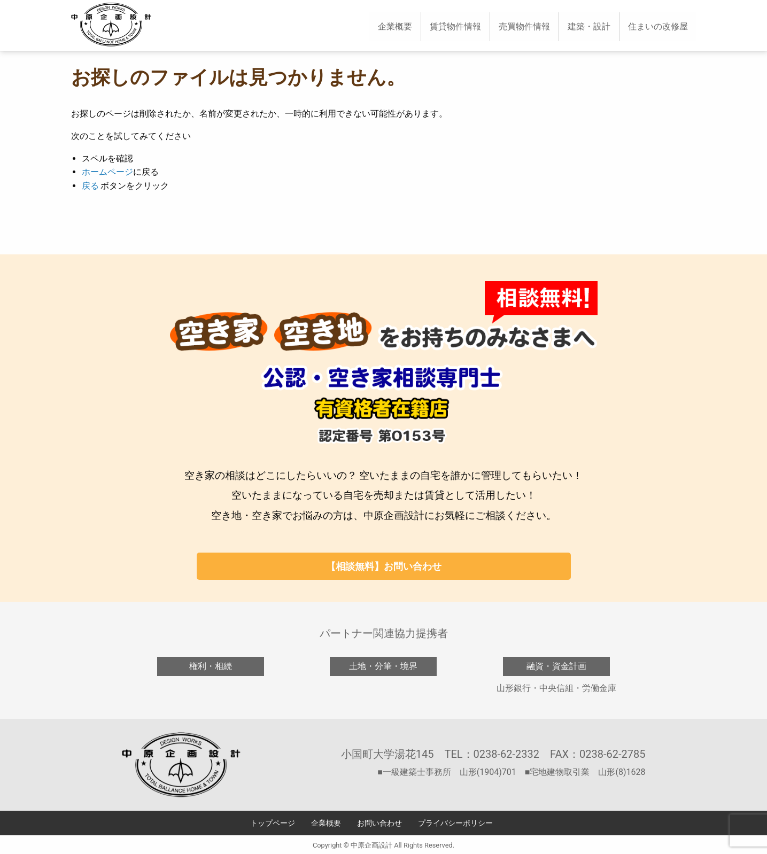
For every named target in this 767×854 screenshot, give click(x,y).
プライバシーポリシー (455, 823)
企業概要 (395, 26)
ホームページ (107, 172)
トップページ (272, 823)
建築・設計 (589, 26)
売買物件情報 (524, 26)
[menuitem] (395, 26)
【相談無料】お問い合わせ (383, 566)
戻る (90, 186)
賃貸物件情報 (455, 26)
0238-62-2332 (506, 754)
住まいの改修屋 (658, 26)
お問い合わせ (379, 823)
